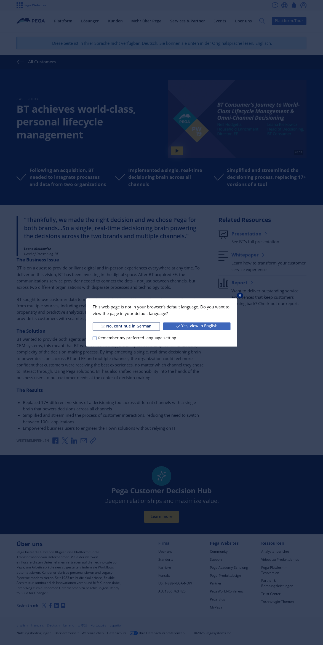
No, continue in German (126, 326)
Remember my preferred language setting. (137, 337)
